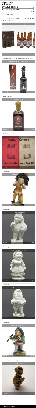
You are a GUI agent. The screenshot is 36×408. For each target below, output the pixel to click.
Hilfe (32, 7)
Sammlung (7, 9)
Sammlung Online (10, 7)
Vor (17, 18)
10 (13, 18)
